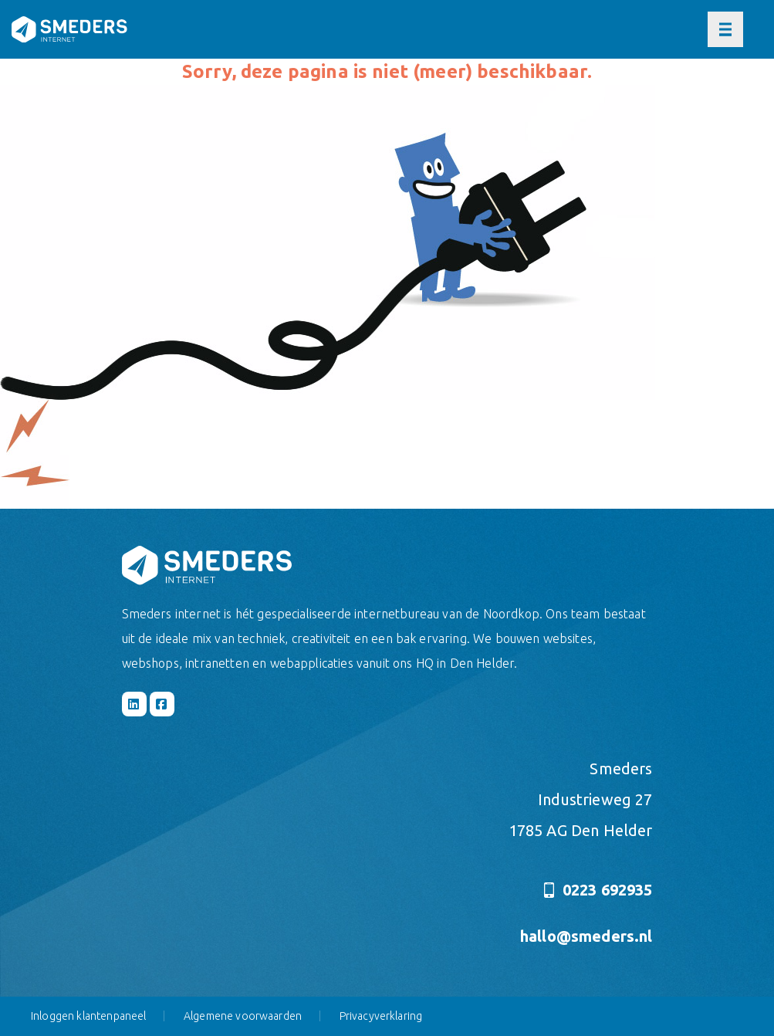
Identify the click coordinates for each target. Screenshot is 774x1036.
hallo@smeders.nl (586, 936)
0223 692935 (598, 890)
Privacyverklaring (381, 1016)
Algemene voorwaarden (243, 1016)
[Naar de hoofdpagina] (69, 29)
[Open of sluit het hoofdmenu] (725, 29)
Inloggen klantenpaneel (89, 1016)
